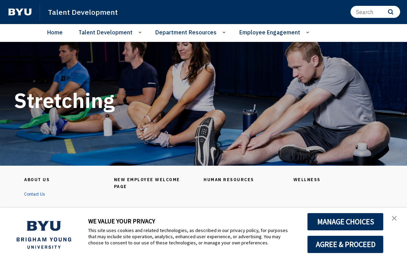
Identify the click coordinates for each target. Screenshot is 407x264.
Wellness (308, 179)
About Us (38, 179)
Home (55, 32)
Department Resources (186, 32)
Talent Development (86, 11)
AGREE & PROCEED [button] (345, 244)
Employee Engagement (269, 32)
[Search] (375, 12)
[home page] (20, 12)
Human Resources (231, 179)
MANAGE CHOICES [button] (345, 222)
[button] (396, 220)
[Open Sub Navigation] (141, 32)
